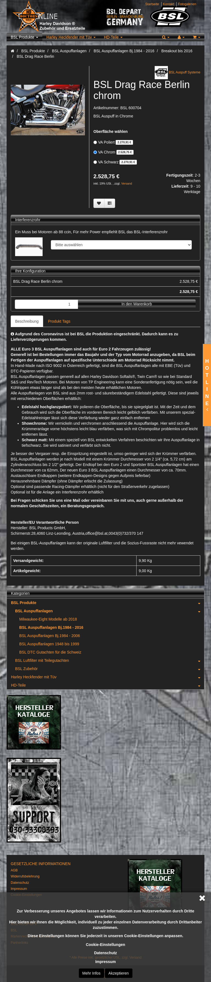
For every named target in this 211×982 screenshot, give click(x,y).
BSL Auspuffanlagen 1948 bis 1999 (49, 644)
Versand (126, 183)
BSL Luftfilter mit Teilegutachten (109, 660)
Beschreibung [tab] (27, 321)
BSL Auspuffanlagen (109, 611)
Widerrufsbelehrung (25, 876)
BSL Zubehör (109, 669)
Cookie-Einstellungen (105, 944)
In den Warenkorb (136, 304)
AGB (14, 870)
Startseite (152, 4)
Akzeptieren (119, 973)
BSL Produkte (24, 37)
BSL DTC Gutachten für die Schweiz (50, 652)
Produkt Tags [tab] (59, 321)
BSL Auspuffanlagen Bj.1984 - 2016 (51, 627)
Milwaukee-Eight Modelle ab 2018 (48, 619)
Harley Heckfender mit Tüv (71, 37)
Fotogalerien (187, 4)
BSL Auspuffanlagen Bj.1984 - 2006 (49, 635)
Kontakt (168, 4)
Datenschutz (105, 953)
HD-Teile (113, 37)
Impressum (105, 961)
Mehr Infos (91, 973)
